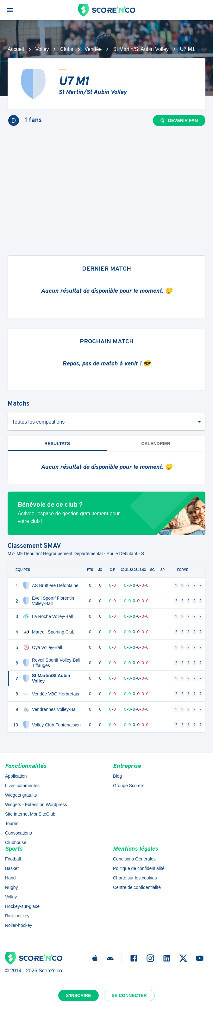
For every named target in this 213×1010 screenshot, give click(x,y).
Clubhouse (15, 842)
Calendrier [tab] (155, 443)
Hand (10, 877)
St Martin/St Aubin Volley (140, 49)
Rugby (11, 887)
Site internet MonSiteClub (30, 814)
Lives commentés (22, 785)
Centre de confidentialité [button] (137, 887)
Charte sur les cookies (135, 877)
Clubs (66, 49)
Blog (117, 776)
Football (13, 858)
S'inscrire (78, 995)
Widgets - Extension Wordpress (36, 804)
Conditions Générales (134, 858)
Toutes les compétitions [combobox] (38, 422)
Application (16, 776)
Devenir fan (178, 120)
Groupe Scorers (128, 785)
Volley (42, 49)
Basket (12, 868)
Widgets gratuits (21, 795)
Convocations (18, 833)
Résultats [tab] (57, 443)
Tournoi (12, 823)
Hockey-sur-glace (22, 906)
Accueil (16, 49)
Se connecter (129, 995)
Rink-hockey (17, 915)
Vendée (93, 49)
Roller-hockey (18, 925)
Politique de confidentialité (139, 868)
